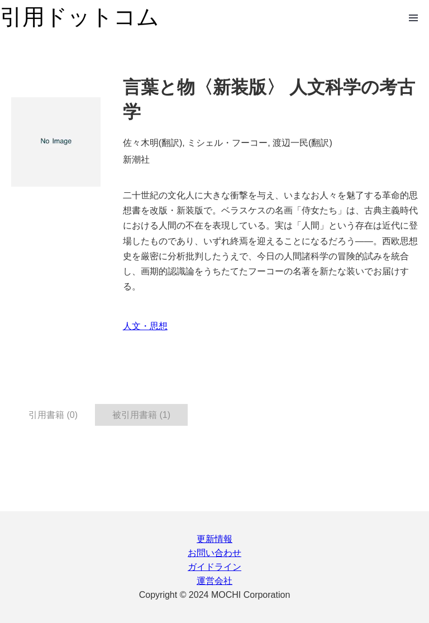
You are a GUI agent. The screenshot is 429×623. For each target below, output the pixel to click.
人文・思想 (145, 326)
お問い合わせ (214, 553)
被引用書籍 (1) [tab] (141, 415)
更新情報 (214, 539)
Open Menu (413, 18)
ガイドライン (214, 567)
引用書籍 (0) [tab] (53, 415)
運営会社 (214, 581)
